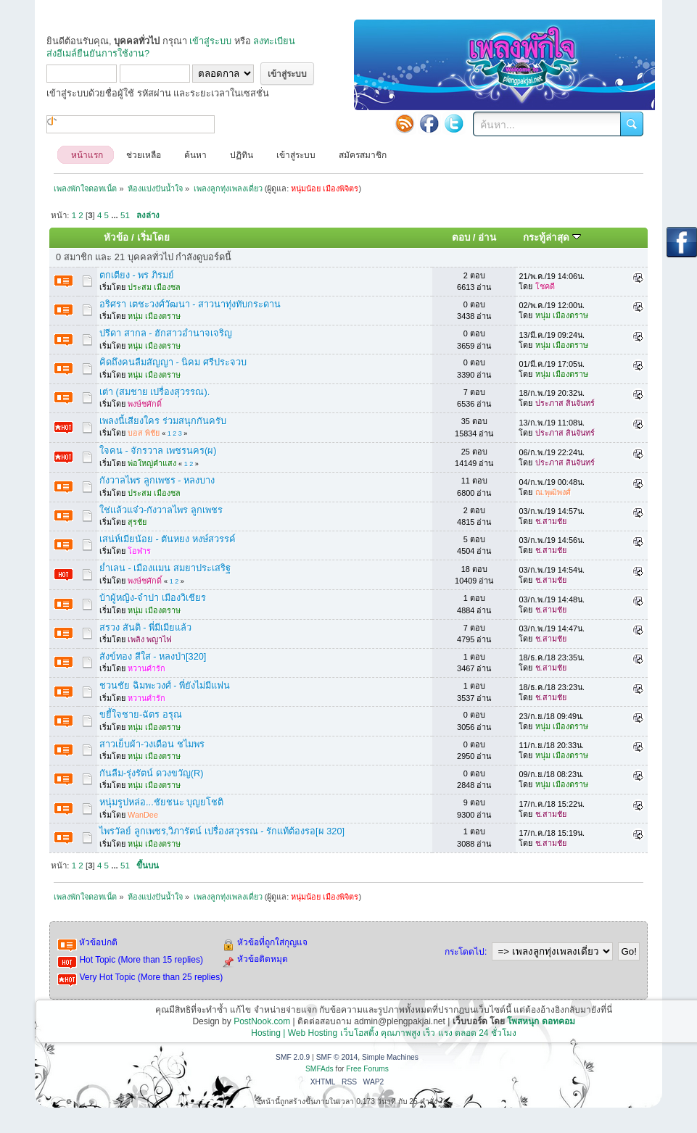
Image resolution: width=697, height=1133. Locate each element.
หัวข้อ (116, 237)
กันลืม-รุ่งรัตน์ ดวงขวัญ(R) (151, 773)
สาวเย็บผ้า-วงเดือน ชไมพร (152, 744)
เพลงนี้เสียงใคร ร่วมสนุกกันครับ (162, 420)
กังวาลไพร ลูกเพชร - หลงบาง (157, 480)
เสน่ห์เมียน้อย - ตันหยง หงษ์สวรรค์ (167, 539)
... (115, 215)
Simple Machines (390, 1057)
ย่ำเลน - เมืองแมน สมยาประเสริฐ (165, 568)
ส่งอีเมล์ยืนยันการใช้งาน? (97, 53)
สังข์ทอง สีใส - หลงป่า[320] (152, 656)
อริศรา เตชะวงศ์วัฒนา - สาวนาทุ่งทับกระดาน (190, 304)
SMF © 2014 (337, 1057)
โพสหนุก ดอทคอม (540, 1021)
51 (125, 215)
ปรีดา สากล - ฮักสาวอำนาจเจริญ (165, 333)
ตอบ (461, 237)
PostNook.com (262, 1021)
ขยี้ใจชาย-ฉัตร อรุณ (140, 714)
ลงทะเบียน (274, 41)
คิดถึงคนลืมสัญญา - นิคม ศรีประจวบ (173, 362)
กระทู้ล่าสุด (552, 237)
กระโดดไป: (466, 952)
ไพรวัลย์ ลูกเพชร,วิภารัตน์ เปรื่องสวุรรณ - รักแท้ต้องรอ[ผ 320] (222, 831)
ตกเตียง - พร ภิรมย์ (136, 275)
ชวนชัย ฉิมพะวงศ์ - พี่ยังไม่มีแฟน (164, 685)
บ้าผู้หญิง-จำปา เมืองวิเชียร (152, 597)
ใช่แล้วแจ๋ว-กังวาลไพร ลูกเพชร (161, 510)
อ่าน (487, 237)
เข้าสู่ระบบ (210, 41)
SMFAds (319, 1069)
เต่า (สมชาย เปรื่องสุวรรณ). (154, 391)
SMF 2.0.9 (293, 1057)
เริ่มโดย (153, 237)
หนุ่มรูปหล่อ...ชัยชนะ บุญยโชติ (161, 802)
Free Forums (367, 1069)
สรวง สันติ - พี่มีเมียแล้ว (145, 627)
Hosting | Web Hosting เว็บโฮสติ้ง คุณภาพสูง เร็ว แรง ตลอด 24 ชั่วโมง (383, 1033)
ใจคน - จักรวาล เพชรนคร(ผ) (157, 450)
